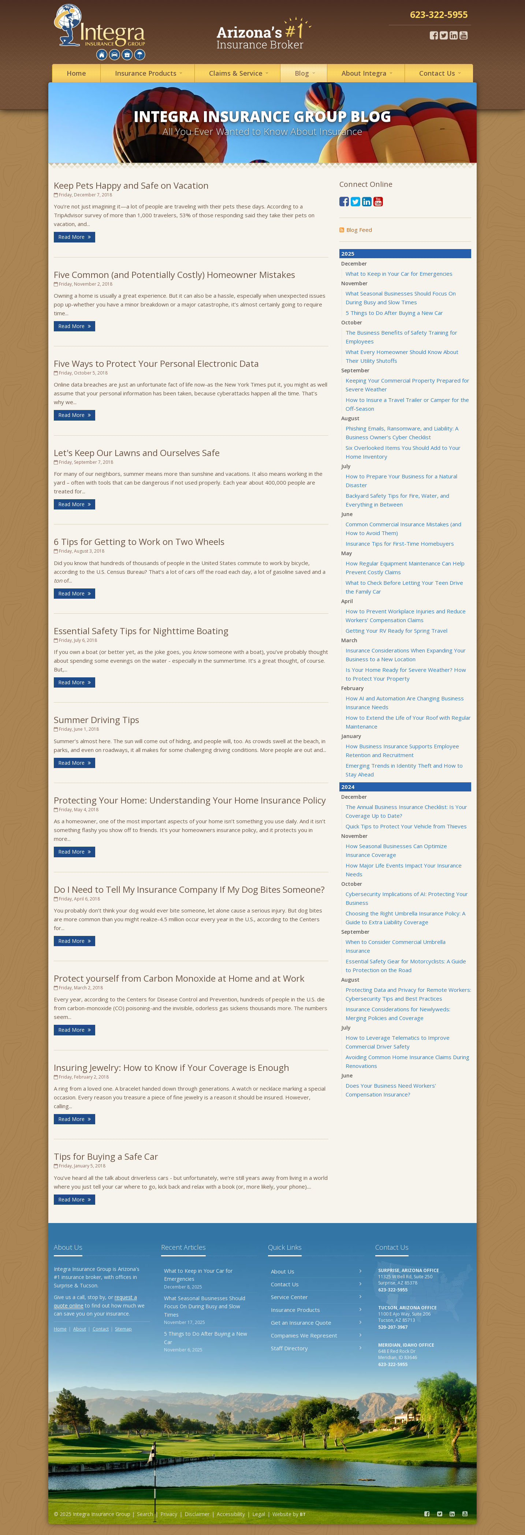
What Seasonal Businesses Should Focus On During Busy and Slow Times (209, 1310)
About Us (316, 1271)
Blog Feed (355, 229)
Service (240, 73)
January (351, 736)
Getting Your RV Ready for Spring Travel (396, 630)
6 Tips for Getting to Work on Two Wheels (139, 541)
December (354, 263)
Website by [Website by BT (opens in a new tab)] (289, 1513)
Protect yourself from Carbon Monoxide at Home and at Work (179, 978)
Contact (441, 73)
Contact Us (316, 1284)
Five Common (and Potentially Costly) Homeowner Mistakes (174, 274)
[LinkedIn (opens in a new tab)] (454, 35)
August (350, 418)
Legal (258, 1513)
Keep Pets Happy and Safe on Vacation (131, 185)
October (351, 322)
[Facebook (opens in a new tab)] (434, 35)
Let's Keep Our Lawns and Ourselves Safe (137, 453)
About (368, 73)
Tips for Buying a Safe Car (106, 1156)
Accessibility (231, 1513)
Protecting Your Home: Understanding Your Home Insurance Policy (190, 800)
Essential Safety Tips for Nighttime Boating (141, 631)
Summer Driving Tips (96, 720)
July (346, 466)
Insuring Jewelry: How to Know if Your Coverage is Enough (171, 1067)
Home (76, 73)
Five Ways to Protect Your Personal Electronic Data (156, 363)
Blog (306, 73)
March (349, 640)
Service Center (316, 1297)
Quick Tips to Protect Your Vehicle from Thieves (406, 826)
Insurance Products (316, 1309)
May (346, 553)
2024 (347, 786)
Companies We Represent (316, 1335)
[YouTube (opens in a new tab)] (463, 35)
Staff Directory (316, 1348)
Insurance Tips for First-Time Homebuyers (400, 543)
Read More (74, 236)
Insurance (150, 73)
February (352, 688)
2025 (347, 253)
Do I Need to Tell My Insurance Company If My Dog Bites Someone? (189, 889)
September (355, 370)
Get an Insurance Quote (316, 1322)
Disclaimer (197, 1513)
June (347, 514)
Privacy (168, 1513)
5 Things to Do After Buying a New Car (394, 312)
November (354, 283)
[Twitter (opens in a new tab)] (444, 35)
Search (145, 1513)
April (347, 601)
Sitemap (123, 1329)
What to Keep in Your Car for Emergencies (399, 273)
